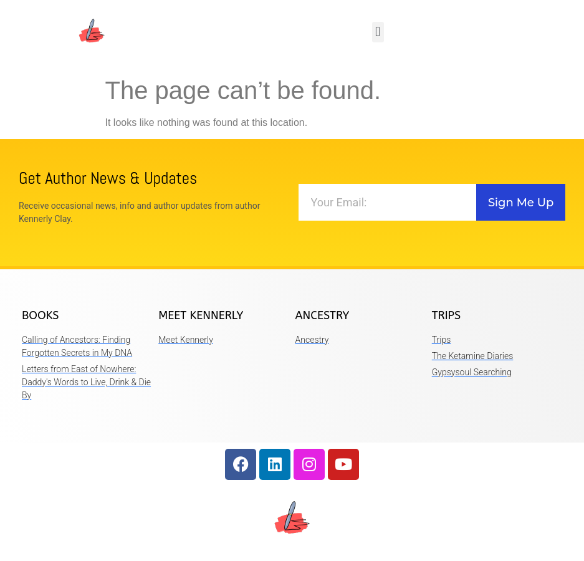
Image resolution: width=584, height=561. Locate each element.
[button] (378, 32)
